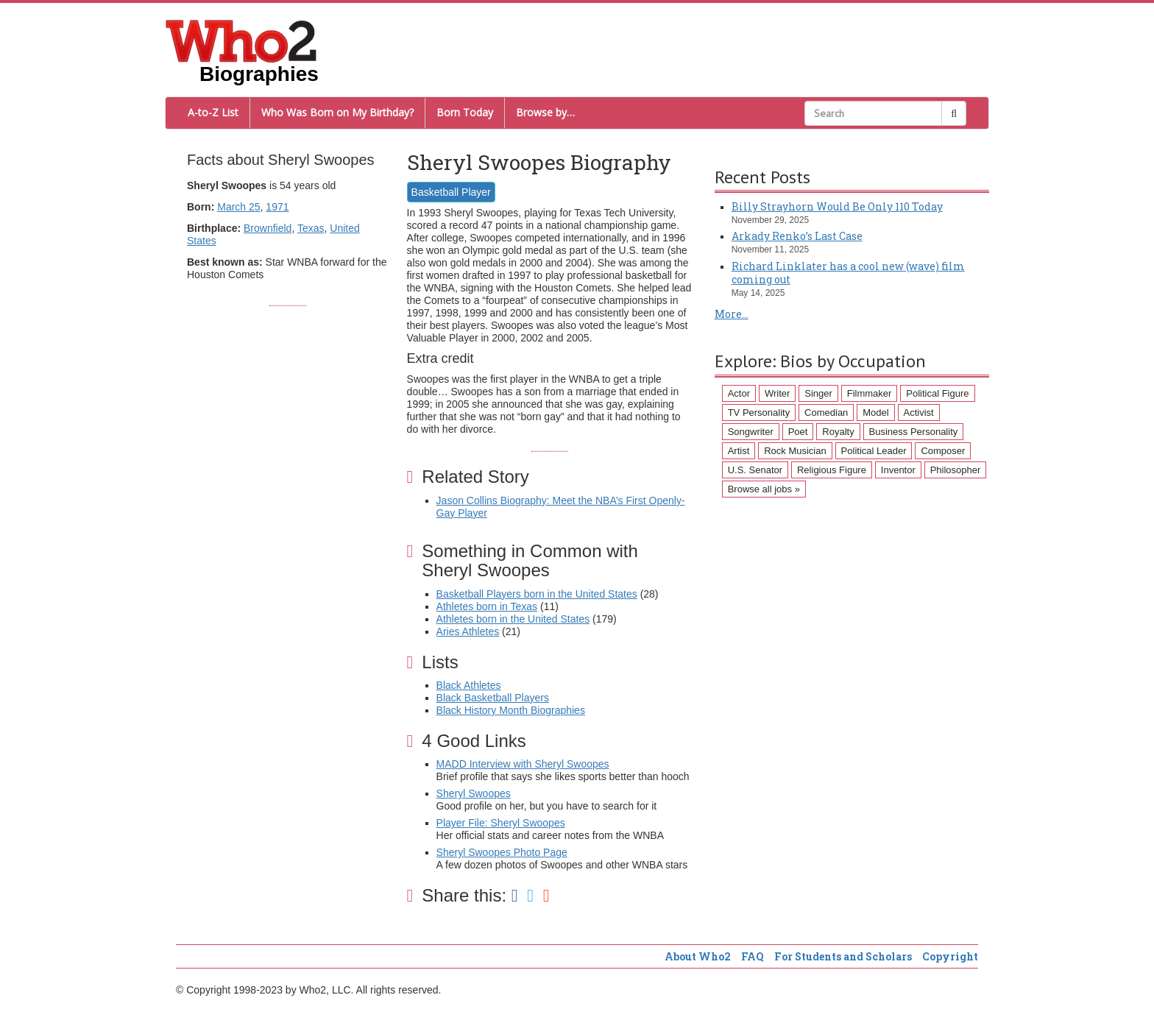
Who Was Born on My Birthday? (337, 112)
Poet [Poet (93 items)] (798, 431)
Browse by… (545, 112)
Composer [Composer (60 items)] (943, 450)
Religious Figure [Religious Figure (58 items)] (831, 469)
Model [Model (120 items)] (875, 412)
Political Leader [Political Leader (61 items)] (874, 450)
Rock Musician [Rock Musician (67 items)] (795, 450)
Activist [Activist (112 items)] (919, 412)
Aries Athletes (468, 631)
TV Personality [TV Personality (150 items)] (759, 412)
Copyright (950, 956)
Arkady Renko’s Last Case (797, 236)
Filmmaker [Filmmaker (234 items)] (869, 393)
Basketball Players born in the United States (536, 594)
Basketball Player (451, 192)
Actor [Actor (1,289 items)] (739, 393)
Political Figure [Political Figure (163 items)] (937, 393)
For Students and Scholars (843, 956)
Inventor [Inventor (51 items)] (898, 469)
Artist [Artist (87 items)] (739, 450)
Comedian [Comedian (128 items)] (826, 412)
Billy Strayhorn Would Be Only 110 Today (837, 206)
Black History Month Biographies (510, 710)
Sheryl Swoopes (473, 793)
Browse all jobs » (764, 489)
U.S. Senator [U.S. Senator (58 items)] (755, 469)
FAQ (752, 956)
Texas (311, 228)
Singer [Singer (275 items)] (818, 393)
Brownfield (267, 228)
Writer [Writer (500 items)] (777, 393)
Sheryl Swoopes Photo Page (501, 852)
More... (731, 314)
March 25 (238, 207)
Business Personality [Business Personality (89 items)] (913, 431)
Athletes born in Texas (487, 606)
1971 (277, 207)
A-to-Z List (213, 112)
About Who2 (698, 956)
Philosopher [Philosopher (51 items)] (955, 469)
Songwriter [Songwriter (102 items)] (751, 431)
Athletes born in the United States (513, 619)
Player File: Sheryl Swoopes (500, 823)
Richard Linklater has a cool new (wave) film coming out (848, 272)
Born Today (464, 112)
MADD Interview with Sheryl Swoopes (522, 764)
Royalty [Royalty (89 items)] (838, 431)
